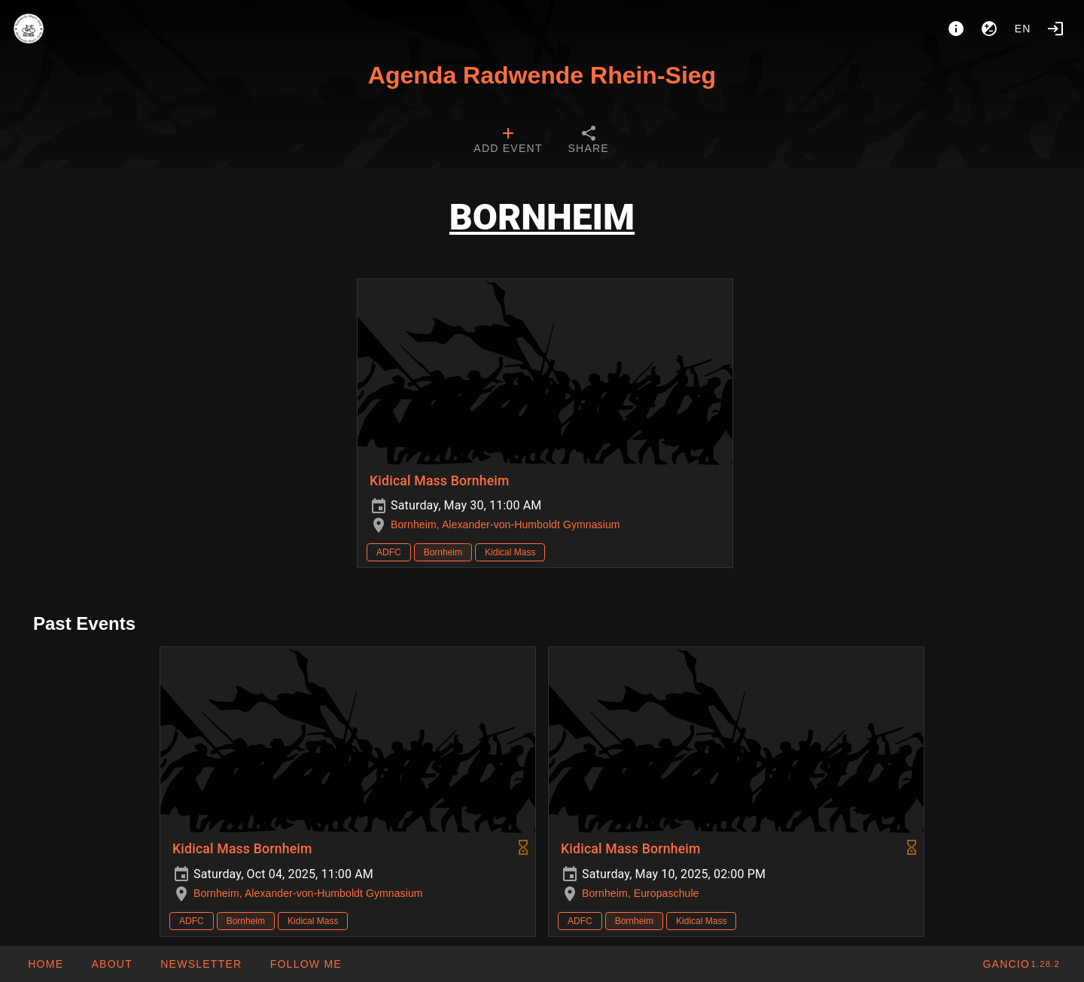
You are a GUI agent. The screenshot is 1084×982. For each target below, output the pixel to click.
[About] (956, 28)
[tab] (507, 141)
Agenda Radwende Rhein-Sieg (542, 75)
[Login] (1055, 28)
